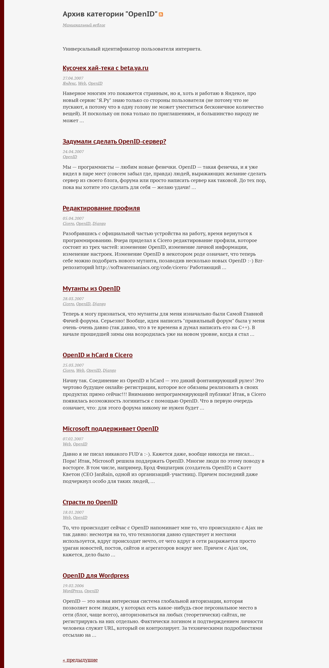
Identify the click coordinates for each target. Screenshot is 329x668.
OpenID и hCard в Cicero (98, 355)
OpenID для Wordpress (96, 575)
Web (82, 83)
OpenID (95, 83)
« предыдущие (80, 660)
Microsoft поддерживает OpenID (111, 428)
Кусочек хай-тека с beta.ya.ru (106, 68)
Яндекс (69, 83)
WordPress (72, 590)
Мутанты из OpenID (91, 288)
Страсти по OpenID (90, 502)
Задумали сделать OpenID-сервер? (114, 141)
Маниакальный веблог (84, 24)
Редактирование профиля (101, 208)
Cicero (68, 223)
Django (99, 223)
